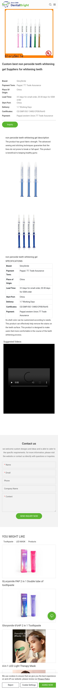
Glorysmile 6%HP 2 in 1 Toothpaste (21, 625)
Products (32, 541)
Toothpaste (8, 541)
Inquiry (10, 124)
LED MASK (20, 541)
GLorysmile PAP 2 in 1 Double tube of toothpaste (22, 583)
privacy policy (44, 679)
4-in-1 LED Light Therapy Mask (19, 665)
